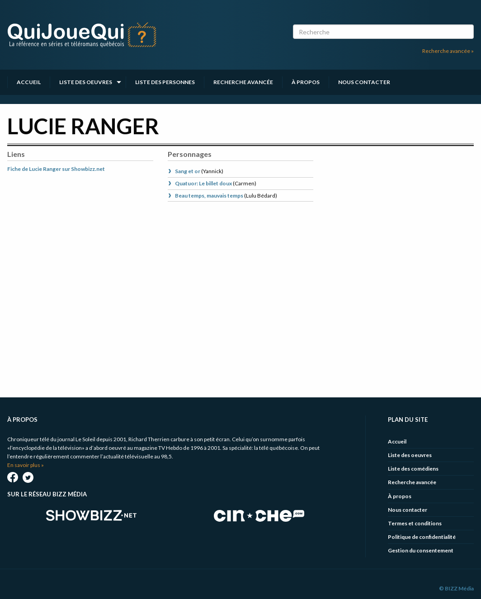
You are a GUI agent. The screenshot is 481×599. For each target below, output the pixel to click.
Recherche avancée (243, 82)
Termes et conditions (415, 523)
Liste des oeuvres (85, 82)
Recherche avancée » (448, 50)
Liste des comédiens (413, 468)
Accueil (29, 82)
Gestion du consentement (420, 550)
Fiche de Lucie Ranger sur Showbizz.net (56, 168)
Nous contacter (364, 82)
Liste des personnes (165, 82)
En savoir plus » (25, 465)
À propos (306, 82)
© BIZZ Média (456, 588)
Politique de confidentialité (422, 536)
